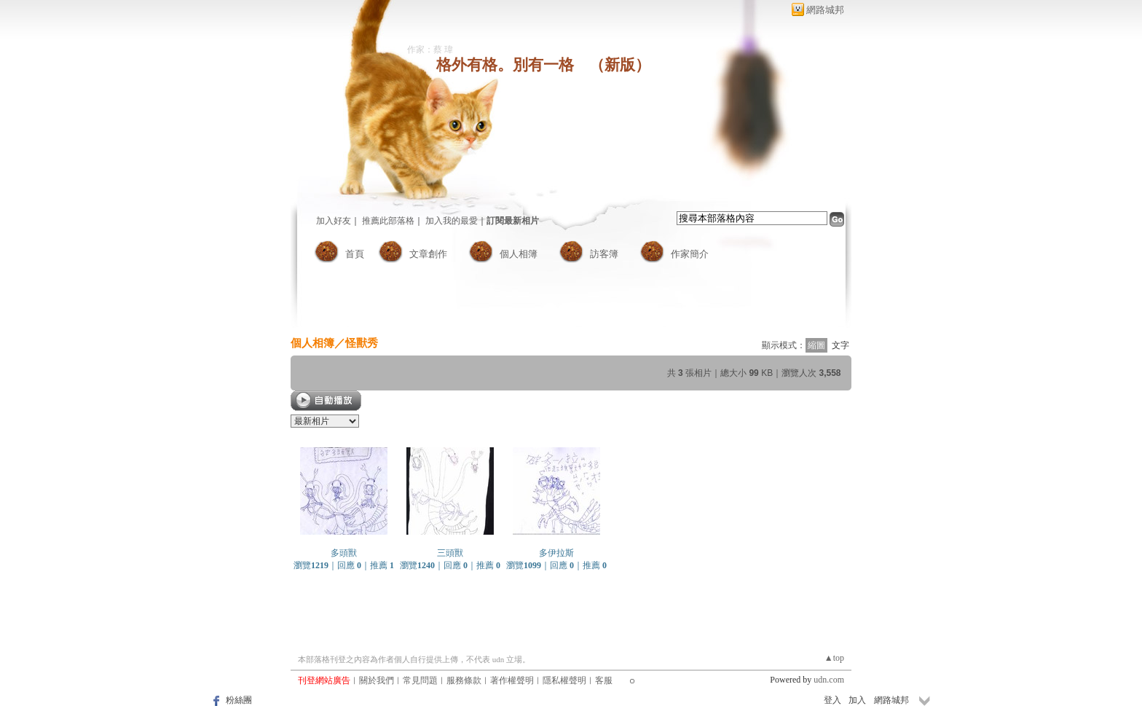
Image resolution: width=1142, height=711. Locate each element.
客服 (604, 680)
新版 (620, 65)
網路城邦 (825, 9)
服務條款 (463, 680)
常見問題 (420, 680)
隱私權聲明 (564, 680)
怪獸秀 (361, 343)
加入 (857, 700)
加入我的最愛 (451, 221)
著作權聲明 (512, 680)
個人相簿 (518, 253)
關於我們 (376, 680)
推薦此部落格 (388, 221)
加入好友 (333, 221)
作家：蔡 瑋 (430, 49)
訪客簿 (604, 253)
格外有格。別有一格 (505, 65)
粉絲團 (239, 700)
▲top (834, 658)
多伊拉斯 (556, 553)
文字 (840, 345)
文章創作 (428, 253)
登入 (832, 700)
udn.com (829, 680)
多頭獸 (344, 553)
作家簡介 (690, 253)
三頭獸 (450, 553)
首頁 (354, 253)
